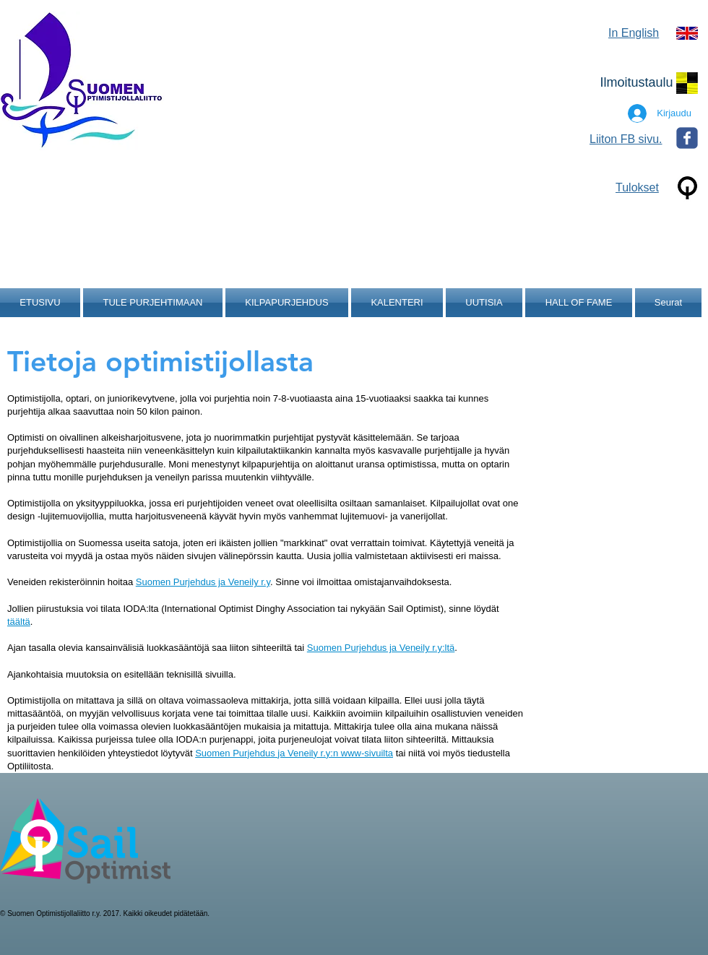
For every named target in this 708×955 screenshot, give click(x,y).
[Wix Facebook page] (687, 138)
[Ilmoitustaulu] (636, 83)
